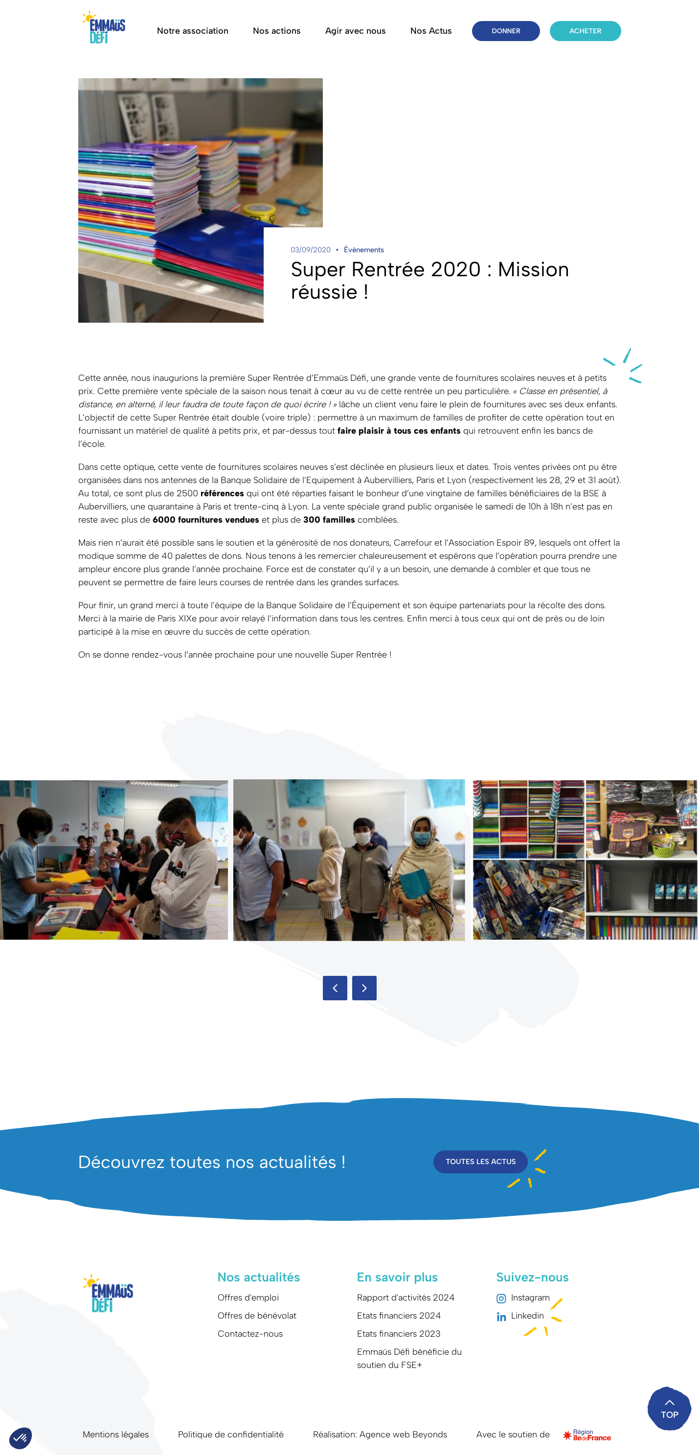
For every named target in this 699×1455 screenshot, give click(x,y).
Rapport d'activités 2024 (406, 1297)
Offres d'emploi (248, 1297)
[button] (335, 988)
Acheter (585, 31)
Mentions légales (116, 1434)
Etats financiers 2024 (399, 1315)
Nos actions (277, 30)
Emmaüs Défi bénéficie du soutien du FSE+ (409, 1358)
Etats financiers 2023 (399, 1333)
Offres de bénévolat (257, 1315)
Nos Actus (431, 30)
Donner (506, 31)
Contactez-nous (250, 1333)
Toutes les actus (481, 1161)
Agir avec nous (355, 30)
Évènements (364, 249)
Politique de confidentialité (231, 1434)
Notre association (192, 30)
